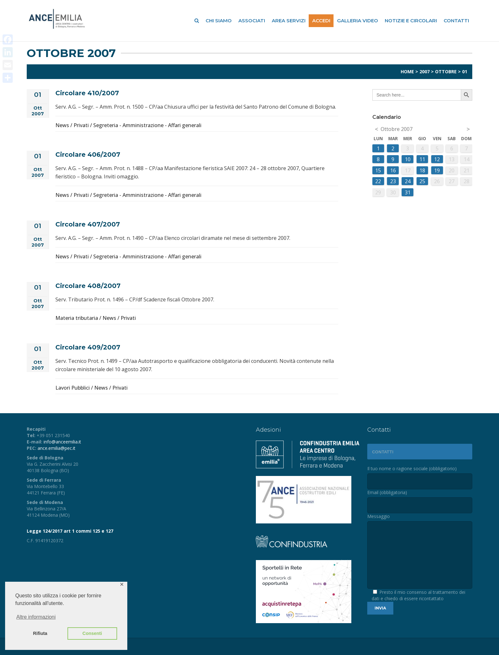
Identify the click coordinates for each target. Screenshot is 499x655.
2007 (424, 71)
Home (407, 71)
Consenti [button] (92, 633)
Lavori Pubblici (72, 387)
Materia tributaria (76, 317)
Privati (81, 125)
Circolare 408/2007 (88, 286)
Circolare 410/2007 (87, 93)
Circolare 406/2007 (87, 154)
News (62, 125)
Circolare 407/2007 (87, 224)
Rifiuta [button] (40, 633)
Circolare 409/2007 (87, 347)
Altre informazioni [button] (36, 617)
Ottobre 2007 (396, 129)
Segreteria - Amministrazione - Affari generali (147, 125)
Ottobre (446, 71)
